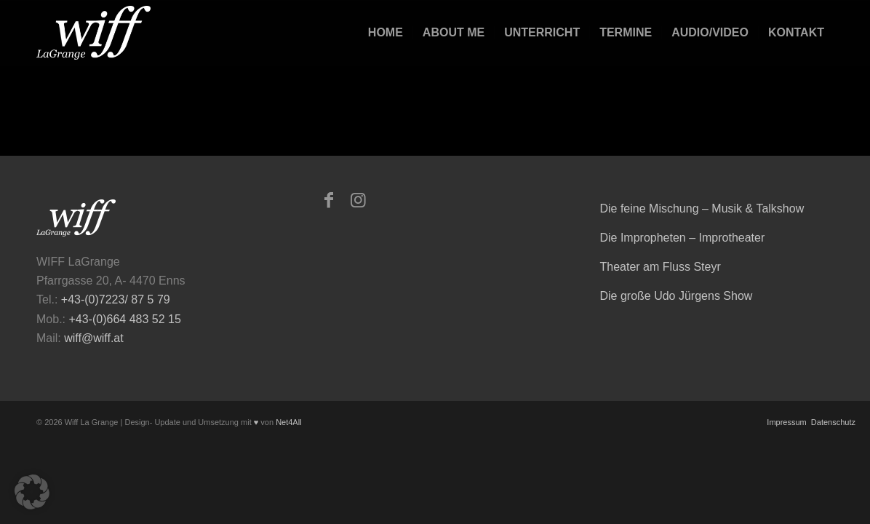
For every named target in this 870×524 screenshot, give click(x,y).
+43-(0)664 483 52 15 (124, 319)
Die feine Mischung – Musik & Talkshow (701, 208)
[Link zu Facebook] (329, 200)
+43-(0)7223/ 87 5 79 (115, 299)
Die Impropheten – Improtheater (682, 237)
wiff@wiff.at (93, 338)
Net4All (288, 422)
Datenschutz (832, 422)
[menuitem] (385, 33)
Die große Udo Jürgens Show (675, 296)
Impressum (785, 422)
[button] (32, 492)
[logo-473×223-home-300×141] (93, 33)
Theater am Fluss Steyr (659, 267)
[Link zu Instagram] (358, 200)
